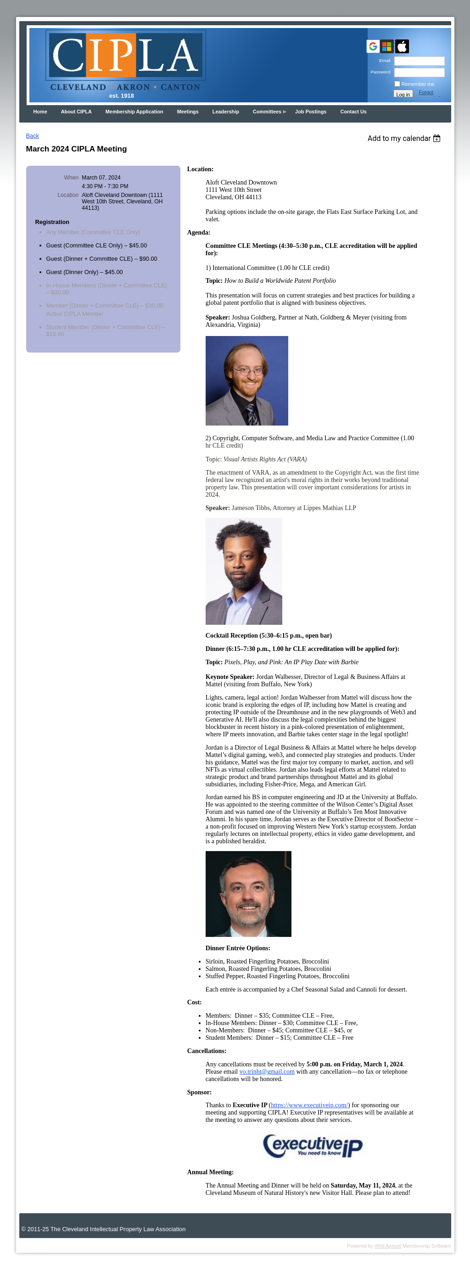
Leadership (226, 111)
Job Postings (310, 111)
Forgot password (430, 95)
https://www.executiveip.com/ (309, 1105)
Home (40, 111)
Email (383, 60)
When (71, 177)
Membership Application (134, 111)
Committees (267, 111)
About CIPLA (76, 111)
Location (67, 195)
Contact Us (353, 111)
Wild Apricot (388, 1246)
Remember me (418, 84)
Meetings (188, 111)
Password (379, 71)
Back (32, 135)
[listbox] (405, 138)
